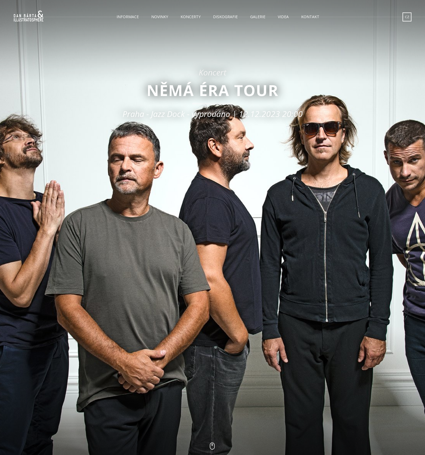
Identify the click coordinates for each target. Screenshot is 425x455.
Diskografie (225, 16)
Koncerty (191, 16)
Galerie (257, 16)
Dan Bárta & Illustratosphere (28, 16)
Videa (283, 16)
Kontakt (310, 16)
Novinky (159, 16)
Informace (128, 16)
